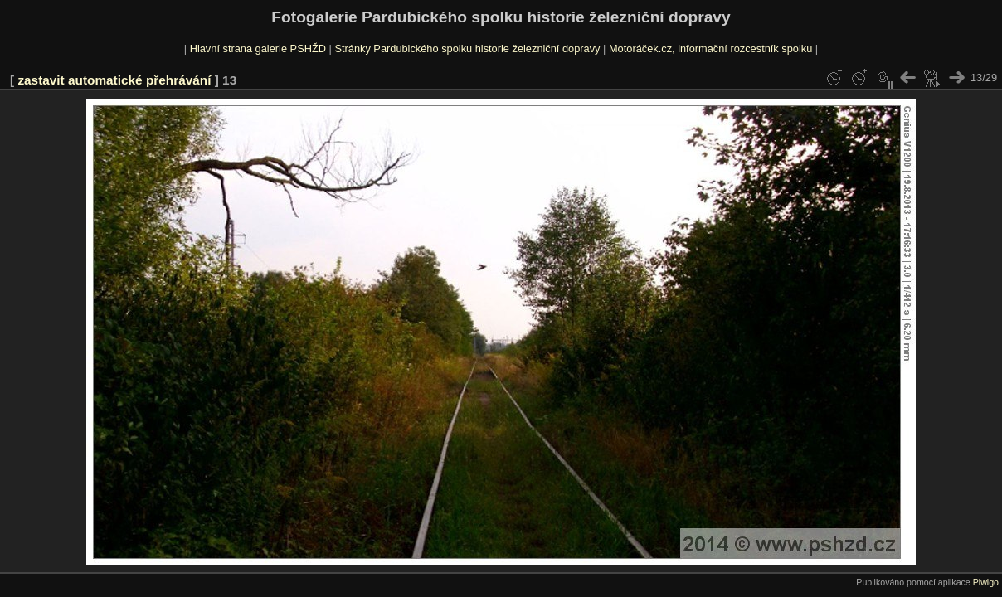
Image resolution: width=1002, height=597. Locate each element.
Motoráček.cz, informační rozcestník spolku (710, 48)
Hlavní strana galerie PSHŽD (258, 48)
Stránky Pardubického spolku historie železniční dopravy (467, 48)
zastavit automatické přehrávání (114, 80)
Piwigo (986, 582)
